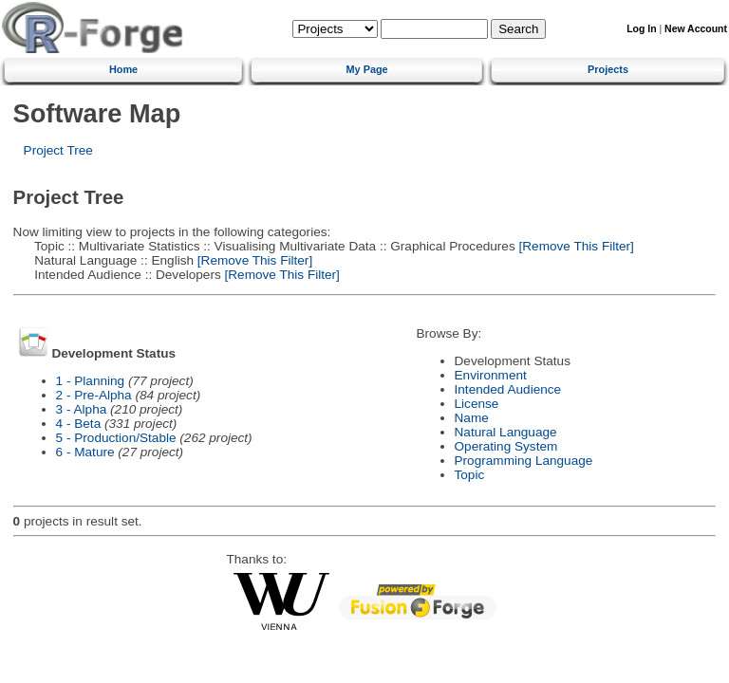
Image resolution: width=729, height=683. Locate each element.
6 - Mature (85, 452)
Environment (491, 375)
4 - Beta (79, 423)
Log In (641, 29)
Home (123, 69)
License (477, 404)
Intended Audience (508, 389)
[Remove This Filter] (574, 246)
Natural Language (506, 432)
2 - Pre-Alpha (94, 395)
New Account (695, 29)
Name (472, 418)
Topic (470, 475)
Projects (608, 69)
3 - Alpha (81, 409)
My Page (367, 69)
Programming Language (524, 460)
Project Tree (58, 150)
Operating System (506, 446)
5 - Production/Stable (116, 438)
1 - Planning (90, 381)
